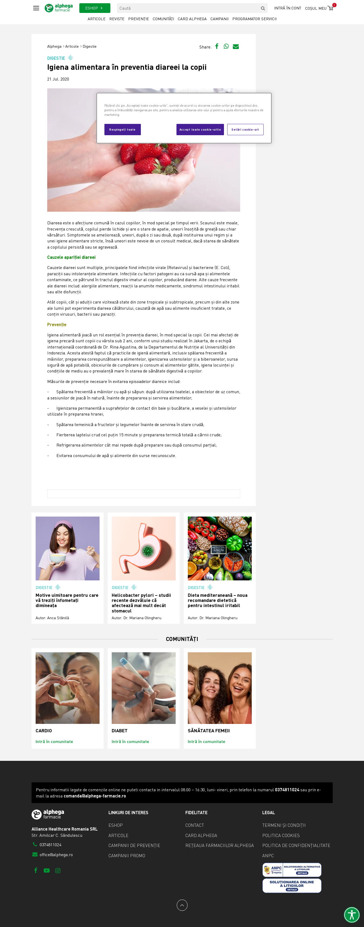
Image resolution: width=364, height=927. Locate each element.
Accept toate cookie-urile (200, 129)
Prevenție (138, 18)
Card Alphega (192, 18)
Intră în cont (287, 8)
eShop (115, 825)
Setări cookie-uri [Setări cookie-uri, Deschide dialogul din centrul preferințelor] (245, 129)
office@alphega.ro (52, 854)
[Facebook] (36, 870)
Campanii (219, 18)
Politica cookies (281, 835)
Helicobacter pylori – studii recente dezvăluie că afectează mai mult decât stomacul (141, 603)
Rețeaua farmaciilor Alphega (219, 845)
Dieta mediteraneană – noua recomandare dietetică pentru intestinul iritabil (217, 600)
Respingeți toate (122, 129)
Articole (97, 18)
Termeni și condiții (284, 825)
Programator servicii (254, 18)
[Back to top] (182, 905)
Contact (194, 825)
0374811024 (47, 844)
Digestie (90, 46)
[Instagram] (58, 870)
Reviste (116, 18)
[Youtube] (47, 870)
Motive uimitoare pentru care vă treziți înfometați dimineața (67, 600)
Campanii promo (126, 855)
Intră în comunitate (54, 741)
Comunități (163, 18)
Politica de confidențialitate (296, 845)
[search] (263, 8)
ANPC (268, 855)
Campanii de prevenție (134, 845)
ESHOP (94, 8)
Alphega (54, 46)
